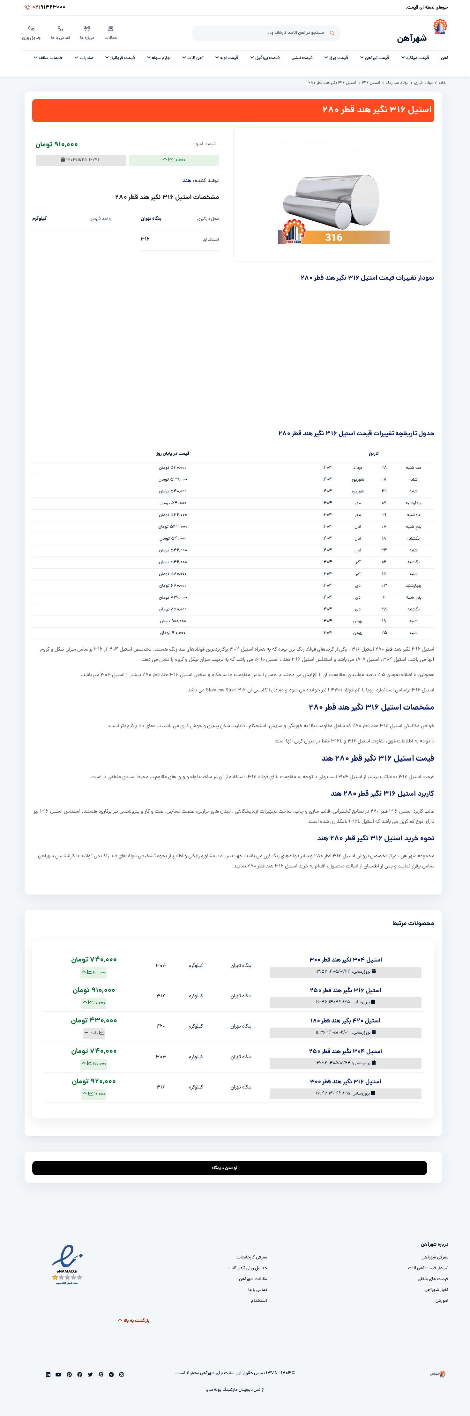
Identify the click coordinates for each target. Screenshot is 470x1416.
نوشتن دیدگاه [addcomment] (227, 1158)
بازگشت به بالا (133, 1312)
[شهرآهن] (437, 29)
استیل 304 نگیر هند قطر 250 (345, 1043)
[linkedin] (48, 1367)
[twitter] (89, 1367)
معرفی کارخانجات (251, 1249)
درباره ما (87, 28)
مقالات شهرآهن (253, 1271)
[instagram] (121, 1367)
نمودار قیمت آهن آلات (428, 1260)
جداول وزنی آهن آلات (247, 1260)
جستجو (332, 29)
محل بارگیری (208, 211)
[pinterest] (68, 1367)
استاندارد (211, 231)
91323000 (43, 8)
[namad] (67, 1256)
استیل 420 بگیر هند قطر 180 (345, 1013)
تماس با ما (60, 28)
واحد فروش (100, 211)
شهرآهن (412, 31)
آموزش (442, 1292)
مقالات (110, 28)
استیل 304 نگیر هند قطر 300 (345, 952)
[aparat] (100, 1367)
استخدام (259, 1292)
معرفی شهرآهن (435, 1249)
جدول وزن (31, 28)
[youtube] (57, 1367)
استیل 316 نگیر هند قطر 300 (345, 1074)
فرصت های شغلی (433, 1271)
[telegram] (111, 1367)
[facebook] (79, 1367)
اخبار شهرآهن (436, 1282)
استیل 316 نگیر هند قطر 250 (345, 982)
